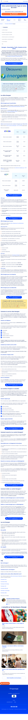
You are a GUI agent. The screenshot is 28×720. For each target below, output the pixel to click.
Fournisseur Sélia (4, 592)
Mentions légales (11, 709)
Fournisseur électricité (3, 20)
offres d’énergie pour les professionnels (17, 223)
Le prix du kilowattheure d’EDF (12, 111)
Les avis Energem (4, 41)
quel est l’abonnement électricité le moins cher (16, 106)
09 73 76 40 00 (25, 1)
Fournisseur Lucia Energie (5, 590)
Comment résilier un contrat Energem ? (7, 39)
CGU (7, 709)
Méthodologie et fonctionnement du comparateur (20, 709)
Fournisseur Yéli (3, 586)
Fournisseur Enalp (4, 581)
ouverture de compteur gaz (19, 167)
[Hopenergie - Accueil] (6, 1)
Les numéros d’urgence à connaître (7, 34)
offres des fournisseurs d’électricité (16, 576)
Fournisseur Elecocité (4, 588)
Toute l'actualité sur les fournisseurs (14, 677)
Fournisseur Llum (4, 579)
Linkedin (9, 604)
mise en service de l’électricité (11, 125)
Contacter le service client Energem (7, 32)
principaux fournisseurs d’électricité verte (14, 56)
